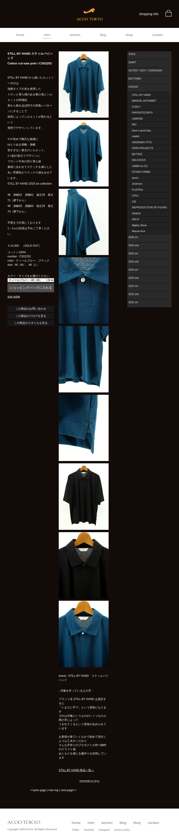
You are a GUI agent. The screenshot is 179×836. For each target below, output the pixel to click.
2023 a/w (133, 277)
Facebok (89, 829)
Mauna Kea (138, 231)
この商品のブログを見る (30, 316)
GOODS (133, 86)
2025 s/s (133, 253)
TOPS (131, 54)
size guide (13, 296)
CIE (134, 201)
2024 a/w (133, 261)
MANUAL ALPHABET (144, 100)
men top (53, 790)
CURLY (136, 106)
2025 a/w (133, 245)
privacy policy (122, 829)
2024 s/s (133, 269)
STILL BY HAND (141, 94)
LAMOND (137, 118)
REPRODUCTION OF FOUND (149, 207)
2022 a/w (133, 294)
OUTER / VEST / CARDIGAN (145, 70)
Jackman (137, 183)
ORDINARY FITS (142, 142)
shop (129, 35)
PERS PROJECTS (142, 148)
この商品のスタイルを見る (31, 323)
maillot (135, 136)
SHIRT (132, 62)
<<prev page (38, 790)
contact (157, 35)
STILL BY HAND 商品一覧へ (76, 770)
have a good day (141, 130)
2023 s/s (133, 286)
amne (135, 177)
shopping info (148, 14)
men (47, 35)
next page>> (68, 790)
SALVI (135, 219)
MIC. (134, 124)
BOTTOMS (134, 78)
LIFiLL (135, 195)
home (20, 35)
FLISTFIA (137, 189)
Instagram (104, 829)
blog (103, 35)
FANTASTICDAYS (142, 112)
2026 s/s (133, 237)
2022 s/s (133, 302)
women (75, 35)
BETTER (137, 154)
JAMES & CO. (140, 166)
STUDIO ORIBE (141, 171)
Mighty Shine (139, 225)
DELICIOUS (139, 160)
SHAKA (136, 213)
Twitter (75, 829)
